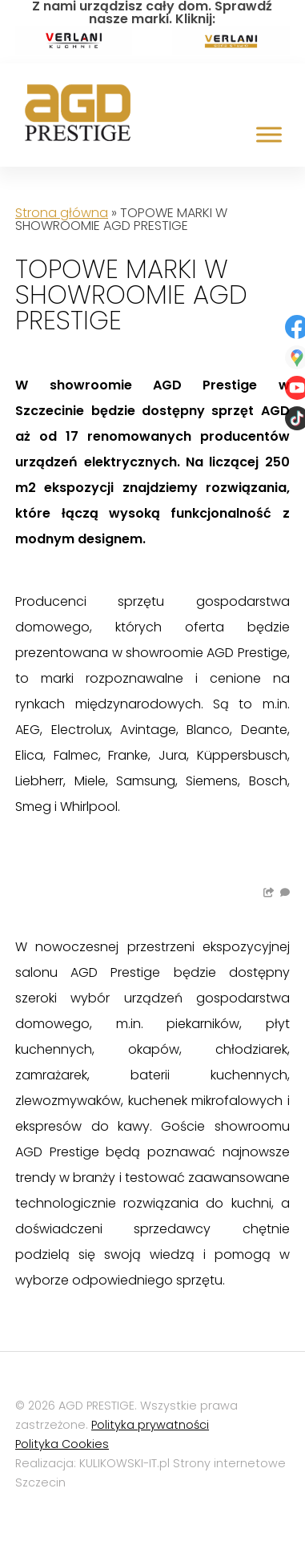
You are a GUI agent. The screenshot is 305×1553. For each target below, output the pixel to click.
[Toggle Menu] (269, 134)
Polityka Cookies (62, 1444)
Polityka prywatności (150, 1425)
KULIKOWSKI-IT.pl (124, 1463)
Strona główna (61, 213)
